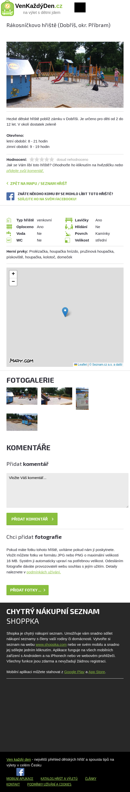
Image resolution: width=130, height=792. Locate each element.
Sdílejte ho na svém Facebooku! (47, 199)
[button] (65, 312)
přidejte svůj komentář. (25, 171)
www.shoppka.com (51, 644)
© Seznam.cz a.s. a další (105, 364)
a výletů (70, 779)
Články (90, 779)
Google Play (74, 672)
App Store (96, 672)
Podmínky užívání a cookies (49, 784)
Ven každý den (18, 759)
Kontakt (13, 784)
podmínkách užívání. (44, 572)
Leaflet (80, 364)
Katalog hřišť (52, 779)
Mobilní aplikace (19, 779)
